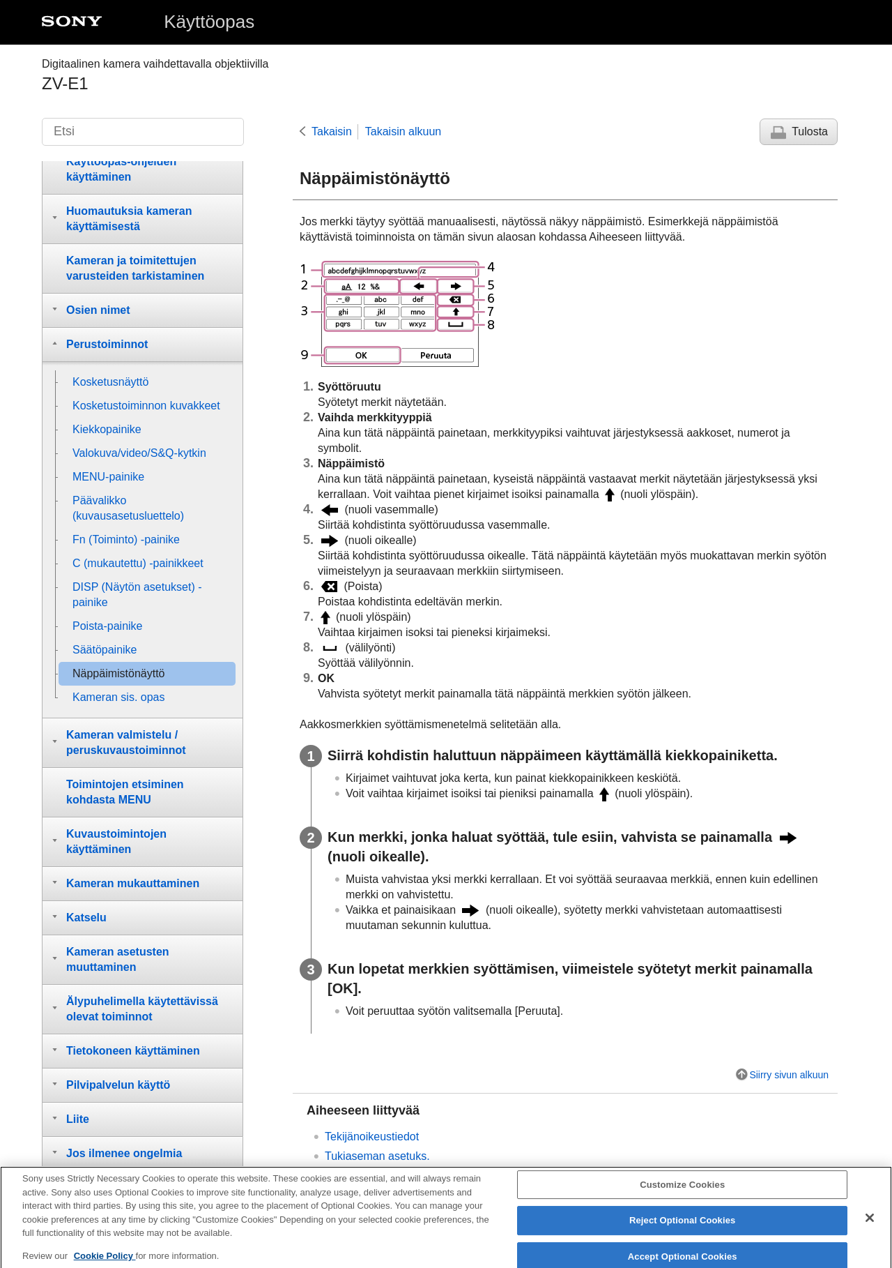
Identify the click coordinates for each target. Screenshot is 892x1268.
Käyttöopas (209, 21)
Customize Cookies (682, 1193)
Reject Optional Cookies (682, 1229)
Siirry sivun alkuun (789, 1074)
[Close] (869, 1227)
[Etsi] (143, 132)
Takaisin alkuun (403, 131)
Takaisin (332, 131)
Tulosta (810, 131)
